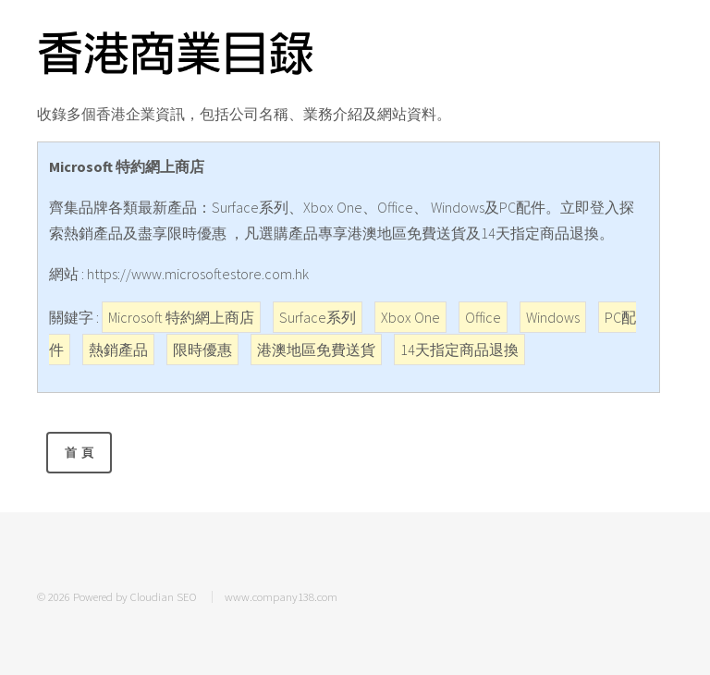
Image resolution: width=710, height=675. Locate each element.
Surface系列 (317, 317)
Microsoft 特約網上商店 (181, 317)
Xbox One (410, 317)
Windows (553, 317)
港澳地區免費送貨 (316, 349)
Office (483, 317)
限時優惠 (202, 349)
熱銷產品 (118, 349)
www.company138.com (281, 596)
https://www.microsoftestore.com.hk (198, 273)
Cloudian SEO (163, 596)
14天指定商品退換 (459, 349)
